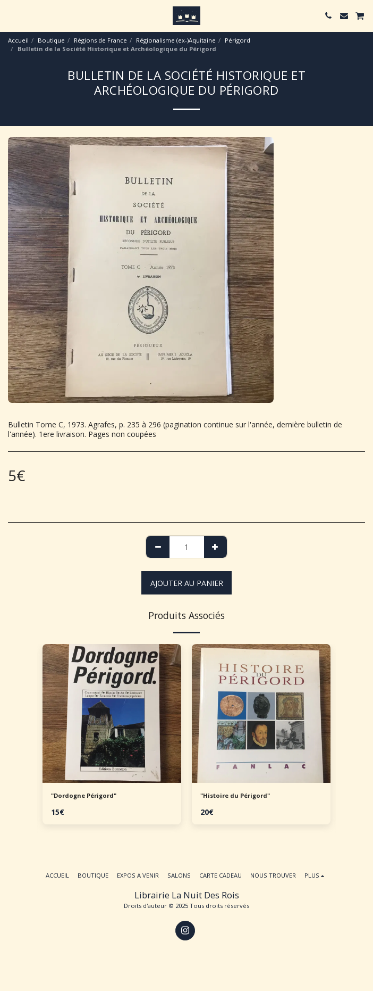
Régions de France (100, 40)
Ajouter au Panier (186, 583)
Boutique (51, 40)
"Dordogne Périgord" (83, 795)
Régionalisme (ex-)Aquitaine (176, 40)
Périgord (237, 40)
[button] (12, 15)
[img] (112, 713)
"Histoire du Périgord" (235, 795)
